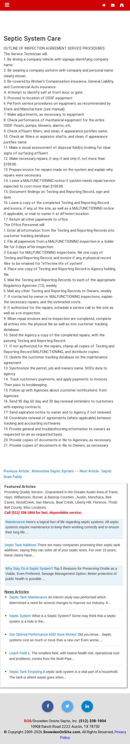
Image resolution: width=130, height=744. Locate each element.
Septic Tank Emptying (25, 672)
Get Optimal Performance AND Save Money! (43, 634)
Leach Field (18, 653)
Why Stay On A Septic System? (29, 568)
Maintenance (15, 522)
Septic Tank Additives (20, 545)
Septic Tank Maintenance (28, 597)
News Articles (16, 591)
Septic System (20, 616)
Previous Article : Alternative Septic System (39, 471)
